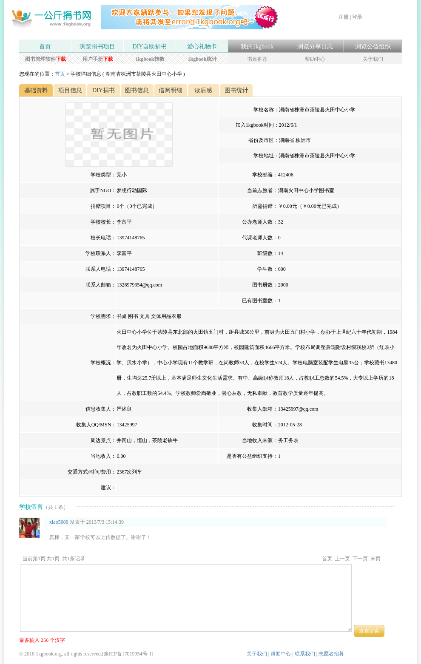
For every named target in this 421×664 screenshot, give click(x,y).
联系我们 (305, 654)
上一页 (342, 559)
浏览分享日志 (315, 46)
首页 (45, 46)
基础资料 (36, 90)
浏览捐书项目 (97, 46)
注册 (344, 17)
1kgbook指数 (149, 59)
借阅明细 (170, 90)
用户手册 (97, 59)
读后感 (203, 90)
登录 (357, 17)
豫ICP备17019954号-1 (128, 654)
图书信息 (137, 90)
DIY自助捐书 (150, 46)
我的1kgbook (257, 46)
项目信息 (70, 90)
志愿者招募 (331, 654)
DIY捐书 (103, 90)
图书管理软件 (45, 59)
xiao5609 (58, 522)
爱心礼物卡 (202, 46)
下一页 (360, 559)
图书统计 (236, 90)
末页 (375, 559)
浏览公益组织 (373, 46)
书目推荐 (257, 59)
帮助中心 (315, 59)
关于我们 (373, 59)
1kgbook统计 (202, 59)
